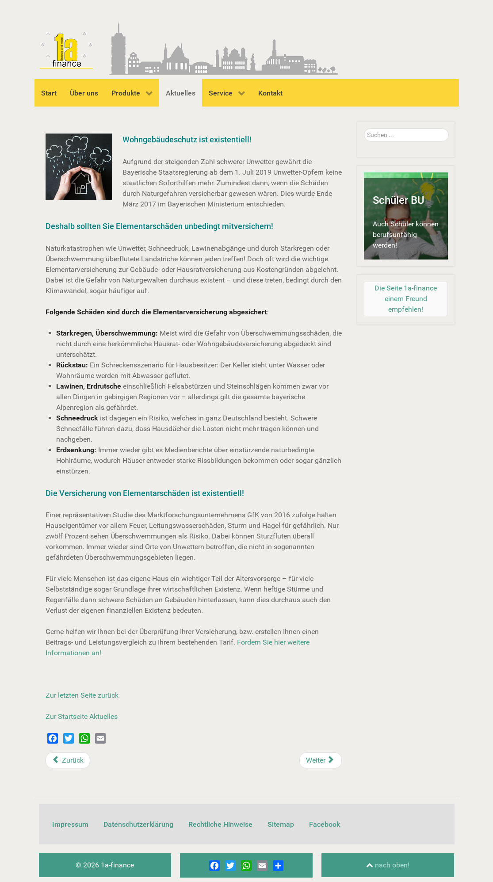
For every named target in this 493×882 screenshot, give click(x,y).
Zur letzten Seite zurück (82, 695)
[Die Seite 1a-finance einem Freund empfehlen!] (406, 299)
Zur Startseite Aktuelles (82, 716)
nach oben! (387, 865)
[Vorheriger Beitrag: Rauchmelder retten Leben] (68, 760)
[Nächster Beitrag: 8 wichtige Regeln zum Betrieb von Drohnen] (320, 760)
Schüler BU (398, 200)
